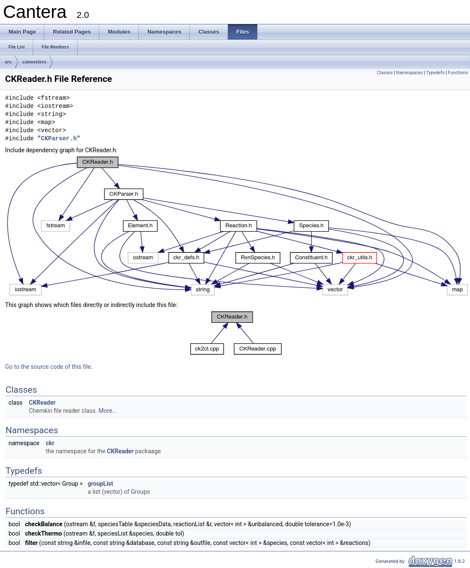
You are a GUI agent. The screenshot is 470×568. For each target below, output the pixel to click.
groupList (100, 483)
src (8, 61)
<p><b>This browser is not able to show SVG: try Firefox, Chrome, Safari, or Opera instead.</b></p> (237, 226)
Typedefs (435, 72)
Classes (384, 72)
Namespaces (409, 72)
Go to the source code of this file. (48, 366)
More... (107, 410)
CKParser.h (59, 139)
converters (34, 61)
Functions (458, 72)
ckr (50, 443)
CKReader (42, 402)
